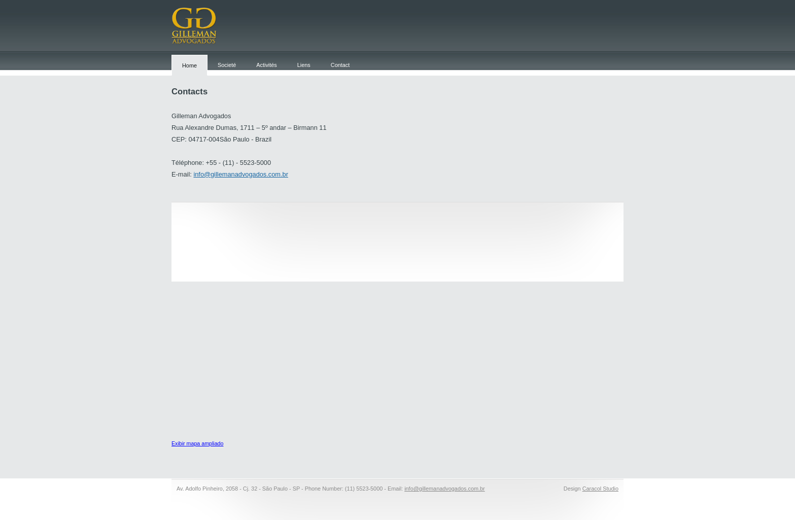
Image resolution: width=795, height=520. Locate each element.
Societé (227, 65)
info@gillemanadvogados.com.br (240, 174)
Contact (340, 65)
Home (189, 65)
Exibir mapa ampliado (197, 443)
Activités (266, 65)
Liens (303, 65)
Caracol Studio (600, 489)
